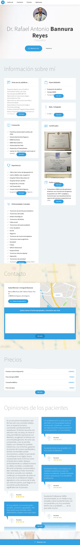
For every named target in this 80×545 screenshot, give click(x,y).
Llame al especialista (18, 301)
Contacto (49, 48)
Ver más (58, 185)
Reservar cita (33, 48)
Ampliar (58, 295)
